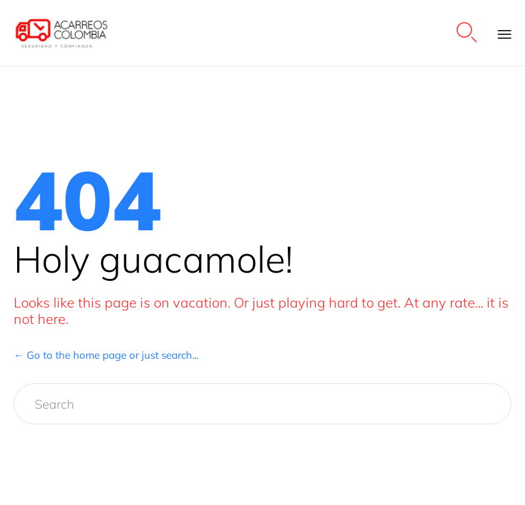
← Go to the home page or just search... (106, 355)
